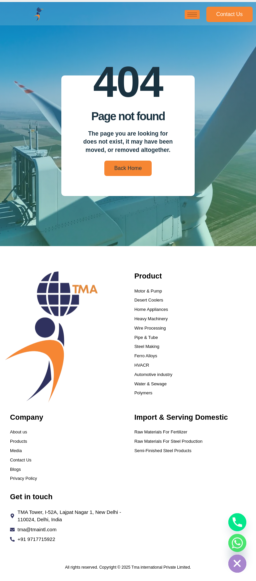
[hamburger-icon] (192, 14)
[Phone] (237, 522)
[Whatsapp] (237, 543)
